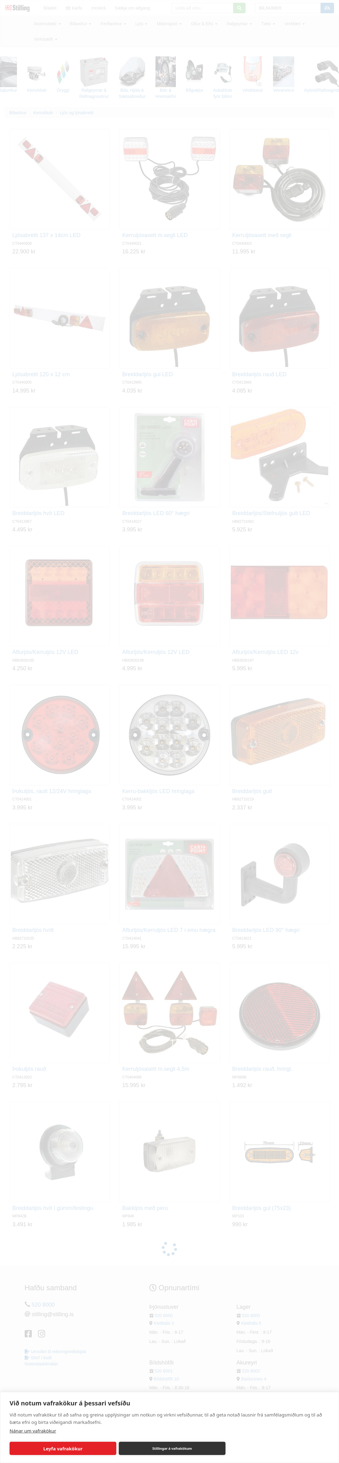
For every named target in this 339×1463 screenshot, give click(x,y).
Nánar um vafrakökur (33, 1431)
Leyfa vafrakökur (62, 1448)
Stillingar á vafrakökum (172, 1448)
